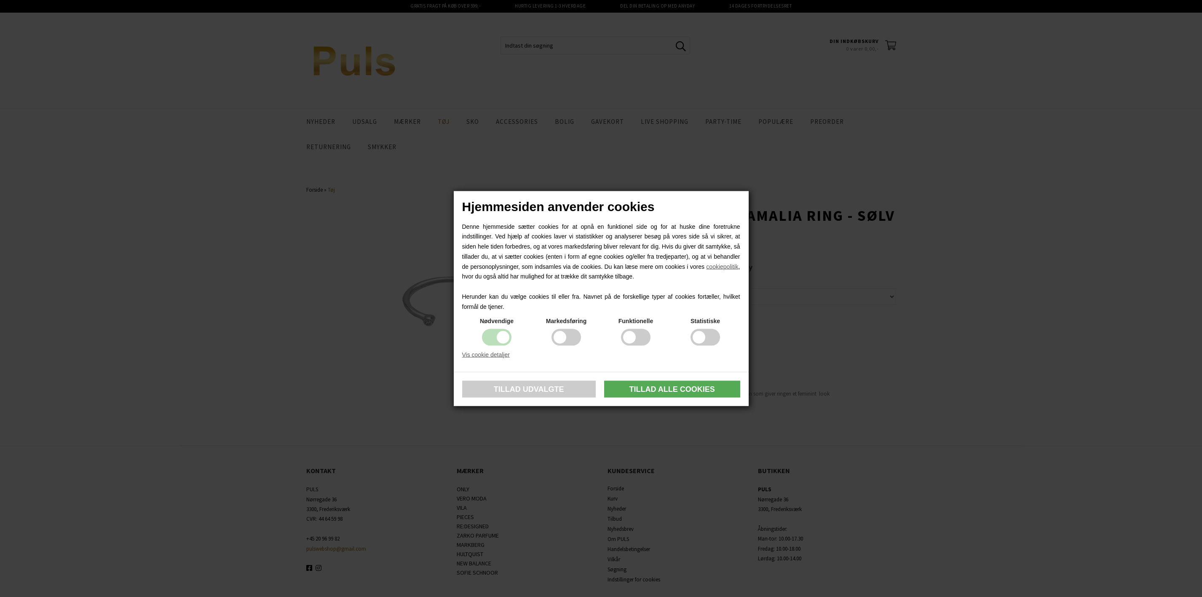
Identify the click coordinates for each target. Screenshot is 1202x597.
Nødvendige (497, 320)
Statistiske (705, 320)
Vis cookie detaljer (486, 354)
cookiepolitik (722, 266)
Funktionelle (635, 320)
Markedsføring (566, 320)
